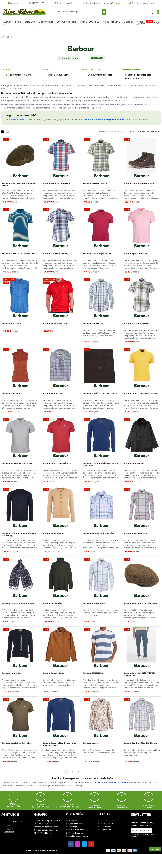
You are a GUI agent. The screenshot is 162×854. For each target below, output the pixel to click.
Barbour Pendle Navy (12, 673)
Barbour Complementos (99, 75)
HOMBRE (7, 69)
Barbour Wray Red (11, 393)
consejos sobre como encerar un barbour (113, 782)
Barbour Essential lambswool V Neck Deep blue (100, 464)
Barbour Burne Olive (52, 603)
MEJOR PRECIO (121, 805)
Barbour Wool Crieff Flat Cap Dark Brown (18, 185)
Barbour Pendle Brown (53, 533)
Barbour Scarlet (91, 743)
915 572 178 (36, 3)
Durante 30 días (94, 805)
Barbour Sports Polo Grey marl (17, 463)
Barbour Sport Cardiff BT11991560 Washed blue (140, 674)
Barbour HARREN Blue (93, 673)
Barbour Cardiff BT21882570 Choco (100, 393)
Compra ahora (13, 804)
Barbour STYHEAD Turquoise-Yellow (19, 253)
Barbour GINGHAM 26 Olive (136, 323)
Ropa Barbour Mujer (58, 75)
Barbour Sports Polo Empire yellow (140, 393)
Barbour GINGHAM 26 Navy (55, 253)
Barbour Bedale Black (134, 463)
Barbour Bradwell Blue (94, 603)
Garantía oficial (67, 804)
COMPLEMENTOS (91, 69)
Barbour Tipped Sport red (55, 323)
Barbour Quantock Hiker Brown (139, 184)
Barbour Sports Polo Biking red (57, 463)
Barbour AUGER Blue (11, 323)
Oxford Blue (18, 119)
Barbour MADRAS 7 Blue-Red (56, 184)
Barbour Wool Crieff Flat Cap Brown (141, 603)
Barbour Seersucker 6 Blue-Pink (98, 533)
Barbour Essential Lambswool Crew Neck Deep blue (59, 744)
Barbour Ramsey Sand (53, 673)
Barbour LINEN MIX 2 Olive (95, 184)
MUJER (46, 69)
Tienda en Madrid (63, 3)
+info (117, 3)
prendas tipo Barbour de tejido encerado (103, 119)
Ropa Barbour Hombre (19, 75)
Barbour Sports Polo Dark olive (17, 743)
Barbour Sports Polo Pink (135, 253)
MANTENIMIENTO (131, 69)
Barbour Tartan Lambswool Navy (18, 603)
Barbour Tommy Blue (53, 393)
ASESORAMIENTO (148, 805)
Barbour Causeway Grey (135, 533)
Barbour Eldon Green (93, 323)
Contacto (13, 3)
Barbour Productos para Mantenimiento (137, 76)
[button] (7, 23)
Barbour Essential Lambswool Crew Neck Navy (19, 534)
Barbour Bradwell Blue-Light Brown (141, 743)
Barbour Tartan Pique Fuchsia (97, 253)
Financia (40, 804)
